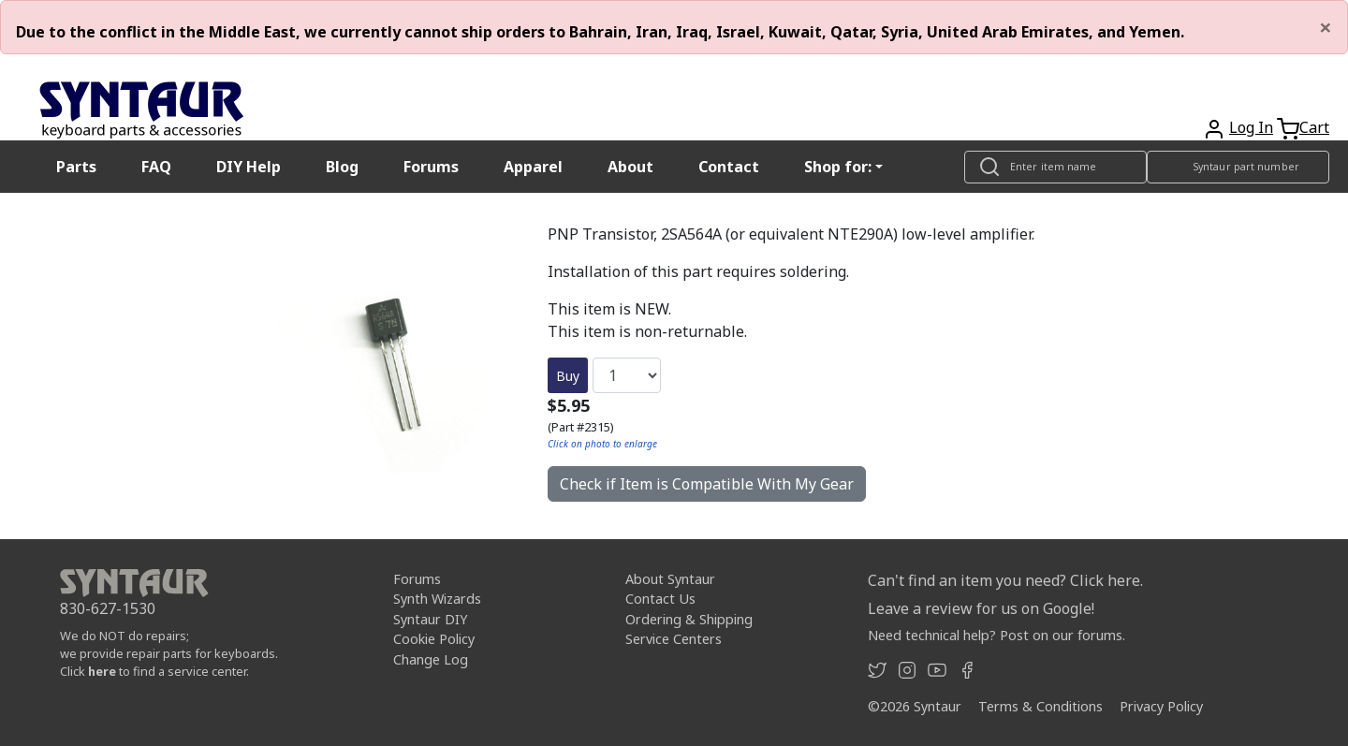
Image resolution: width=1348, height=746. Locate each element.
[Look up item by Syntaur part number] (1238, 167)
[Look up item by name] (1055, 167)
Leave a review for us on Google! (981, 608)
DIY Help (248, 166)
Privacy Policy (1161, 706)
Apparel (533, 166)
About (630, 166)
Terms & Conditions (1040, 706)
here (102, 671)
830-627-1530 (107, 608)
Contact (728, 166)
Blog (342, 166)
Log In (1251, 127)
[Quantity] (627, 375)
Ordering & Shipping (689, 619)
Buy (567, 376)
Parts (76, 166)
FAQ (156, 166)
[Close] (1325, 27)
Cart (1314, 127)
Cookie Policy (434, 639)
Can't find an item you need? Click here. (1005, 580)
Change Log (430, 659)
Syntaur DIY (430, 619)
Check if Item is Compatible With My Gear (707, 484)
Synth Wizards (437, 598)
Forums (431, 166)
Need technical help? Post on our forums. (996, 635)
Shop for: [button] (838, 166)
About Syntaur (670, 579)
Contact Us (660, 598)
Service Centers (673, 639)
